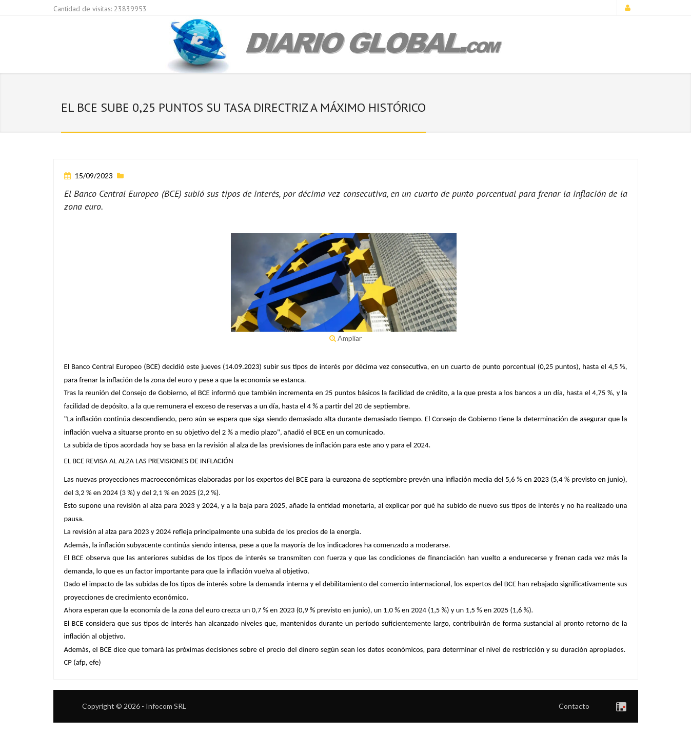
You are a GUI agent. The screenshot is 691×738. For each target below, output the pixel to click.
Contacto (574, 706)
